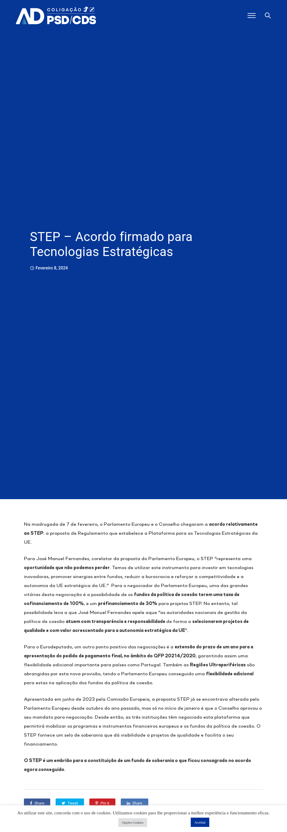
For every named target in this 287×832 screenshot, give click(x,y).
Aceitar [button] (200, 822)
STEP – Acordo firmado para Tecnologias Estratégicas (111, 244)
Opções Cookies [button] (133, 822)
